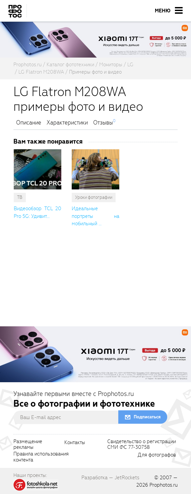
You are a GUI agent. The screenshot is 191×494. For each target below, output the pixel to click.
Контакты (74, 443)
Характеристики (67, 123)
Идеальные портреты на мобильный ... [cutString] (95, 216)
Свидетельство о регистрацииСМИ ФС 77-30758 (141, 445)
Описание (28, 123)
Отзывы (103, 123)
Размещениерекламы (27, 445)
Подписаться (147, 417)
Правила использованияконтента (41, 457)
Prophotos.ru (163, 485)
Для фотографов (157, 455)
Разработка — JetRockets (110, 477)
